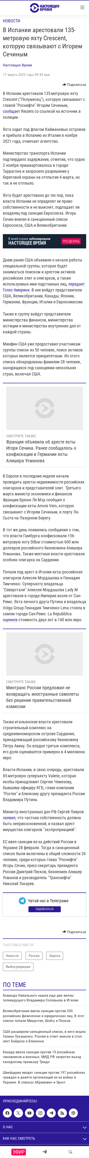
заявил (9, 817)
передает (76, 283)
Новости (11, 20)
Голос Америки (16, 289)
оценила (10, 619)
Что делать (71, 241)
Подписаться (45, 909)
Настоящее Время (17, 65)
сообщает (11, 111)
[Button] (74, 84)
